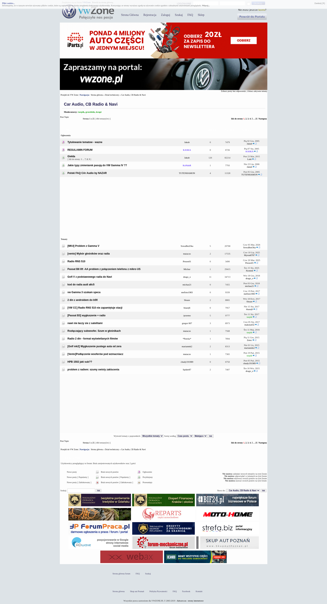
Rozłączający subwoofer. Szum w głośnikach (94, 330)
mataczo (187, 253)
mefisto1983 (187, 292)
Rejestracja (149, 14)
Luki (249, 159)
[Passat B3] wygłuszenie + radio (87, 315)
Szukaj (179, 14)
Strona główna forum (121, 573)
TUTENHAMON (187, 173)
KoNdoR (187, 165)
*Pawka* (187, 338)
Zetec (249, 340)
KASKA (187, 150)
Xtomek (249, 270)
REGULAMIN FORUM (80, 149)
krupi (98, 112)
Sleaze (187, 300)
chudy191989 (187, 362)
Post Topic (70, 119)
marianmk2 (187, 346)
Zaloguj (165, 14)
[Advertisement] (163, 206)
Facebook (186, 591)
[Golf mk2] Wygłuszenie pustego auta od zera (95, 346)
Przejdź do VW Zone (69, 95)
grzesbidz (90, 112)
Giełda (71, 156)
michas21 (186, 284)
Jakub (187, 142)
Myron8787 (249, 255)
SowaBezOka (187, 246)
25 (256, 119)
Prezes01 (187, 261)
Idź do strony (237, 119)
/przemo (187, 315)
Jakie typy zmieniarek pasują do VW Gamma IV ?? (97, 165)
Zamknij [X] (319, 3)
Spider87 (187, 369)
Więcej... (206, 5)
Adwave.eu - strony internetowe (190, 601)
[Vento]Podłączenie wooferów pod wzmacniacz (95, 354)
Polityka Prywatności (158, 591)
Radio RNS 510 (76, 261)
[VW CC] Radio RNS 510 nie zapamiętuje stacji (95, 307)
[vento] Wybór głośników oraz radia (89, 253)
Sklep (201, 14)
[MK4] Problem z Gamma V (83, 245)
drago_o (187, 277)
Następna (262, 119)
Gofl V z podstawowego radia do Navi (90, 276)
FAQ (190, 14)
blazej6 (187, 307)
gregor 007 (187, 323)
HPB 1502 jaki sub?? (80, 361)
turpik (81, 112)
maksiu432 (249, 324)
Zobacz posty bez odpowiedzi (233, 91)
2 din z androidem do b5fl (83, 300)
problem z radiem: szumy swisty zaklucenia (93, 369)
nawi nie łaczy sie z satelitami (85, 323)
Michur (187, 269)
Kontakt (199, 591)
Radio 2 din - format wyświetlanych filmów (93, 338)
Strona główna (97, 95)
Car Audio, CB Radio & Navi (133, 95)
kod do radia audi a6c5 (81, 284)
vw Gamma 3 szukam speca (84, 292)
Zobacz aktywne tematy (257, 91)
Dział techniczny (112, 95)
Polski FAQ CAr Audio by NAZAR (87, 173)
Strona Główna (130, 14)
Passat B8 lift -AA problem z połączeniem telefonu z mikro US (104, 269)
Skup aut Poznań (137, 591)
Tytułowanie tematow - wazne (85, 142)
